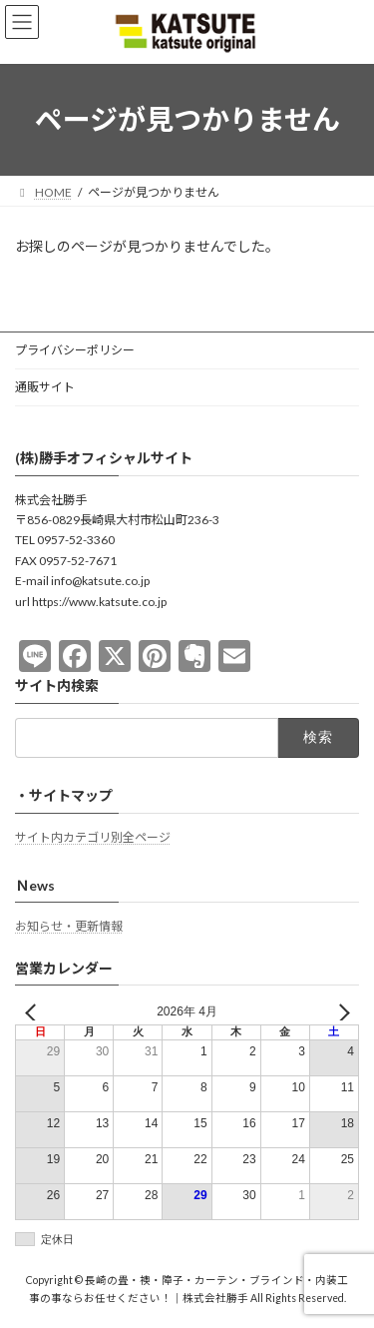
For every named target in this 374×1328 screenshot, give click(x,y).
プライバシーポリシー (75, 349)
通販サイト (45, 386)
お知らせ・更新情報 (69, 926)
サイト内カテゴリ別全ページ (93, 836)
